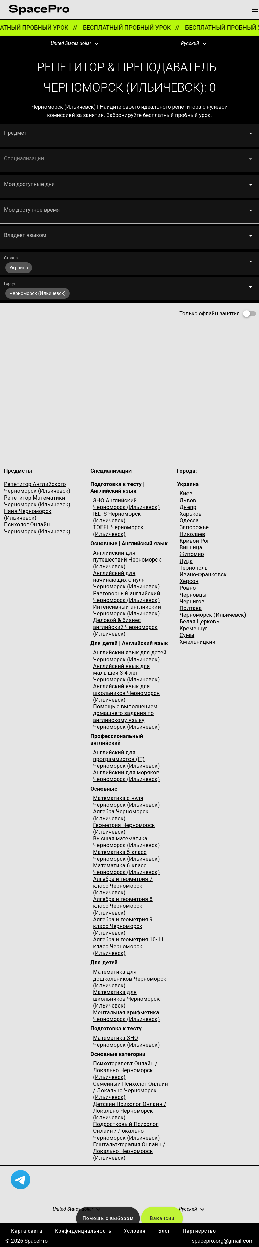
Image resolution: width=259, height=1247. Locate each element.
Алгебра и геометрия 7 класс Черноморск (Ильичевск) (123, 886)
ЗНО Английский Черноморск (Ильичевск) (126, 503)
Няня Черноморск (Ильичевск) (27, 514)
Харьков (191, 514)
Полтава (191, 608)
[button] (70, 43)
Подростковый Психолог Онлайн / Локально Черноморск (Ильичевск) (126, 1131)
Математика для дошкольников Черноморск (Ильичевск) (129, 979)
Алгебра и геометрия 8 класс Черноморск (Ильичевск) (123, 906)
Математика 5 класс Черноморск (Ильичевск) (126, 855)
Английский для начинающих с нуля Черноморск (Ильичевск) (126, 580)
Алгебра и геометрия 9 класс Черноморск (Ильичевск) (123, 926)
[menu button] (255, 10)
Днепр (188, 507)
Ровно (188, 588)
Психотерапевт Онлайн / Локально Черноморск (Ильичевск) (125, 1070)
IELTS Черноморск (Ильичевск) (117, 517)
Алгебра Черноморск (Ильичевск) (120, 815)
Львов (188, 500)
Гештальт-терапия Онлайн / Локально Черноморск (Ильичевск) (129, 1151)
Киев (186, 493)
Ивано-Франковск (203, 574)
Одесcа (189, 520)
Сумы (187, 635)
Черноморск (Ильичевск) (213, 615)
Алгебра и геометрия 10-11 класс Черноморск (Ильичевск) (128, 946)
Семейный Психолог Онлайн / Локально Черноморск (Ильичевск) (130, 1090)
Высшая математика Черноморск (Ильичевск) (126, 842)
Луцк (186, 561)
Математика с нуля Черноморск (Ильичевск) (126, 801)
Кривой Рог (195, 541)
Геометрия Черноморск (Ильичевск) (124, 828)
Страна (11, 258)
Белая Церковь (200, 621)
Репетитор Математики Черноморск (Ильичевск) (37, 501)
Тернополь (194, 568)
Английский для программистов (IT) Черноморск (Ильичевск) (126, 759)
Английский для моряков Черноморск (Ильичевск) (126, 775)
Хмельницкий (198, 642)
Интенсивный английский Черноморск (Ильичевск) (127, 610)
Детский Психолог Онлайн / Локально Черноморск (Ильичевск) (129, 1111)
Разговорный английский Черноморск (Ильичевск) (126, 596)
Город (9, 283)
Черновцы (193, 594)
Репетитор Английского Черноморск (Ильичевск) (37, 487)
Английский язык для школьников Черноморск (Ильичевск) (126, 693)
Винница (191, 547)
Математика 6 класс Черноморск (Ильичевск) (126, 868)
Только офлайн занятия (209, 313)
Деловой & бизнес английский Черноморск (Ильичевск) (125, 627)
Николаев (192, 534)
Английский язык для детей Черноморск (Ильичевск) (129, 656)
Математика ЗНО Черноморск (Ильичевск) (126, 1041)
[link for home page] (39, 9)
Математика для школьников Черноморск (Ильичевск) (126, 999)
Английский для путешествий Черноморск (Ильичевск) (127, 560)
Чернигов (192, 601)
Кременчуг (194, 628)
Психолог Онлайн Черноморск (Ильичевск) (37, 528)
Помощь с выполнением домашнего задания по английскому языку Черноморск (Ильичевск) (126, 716)
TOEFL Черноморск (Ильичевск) (118, 530)
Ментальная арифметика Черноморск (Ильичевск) (126, 1015)
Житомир (192, 554)
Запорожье (194, 527)
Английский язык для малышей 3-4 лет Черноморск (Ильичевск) (126, 673)
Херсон (189, 581)
